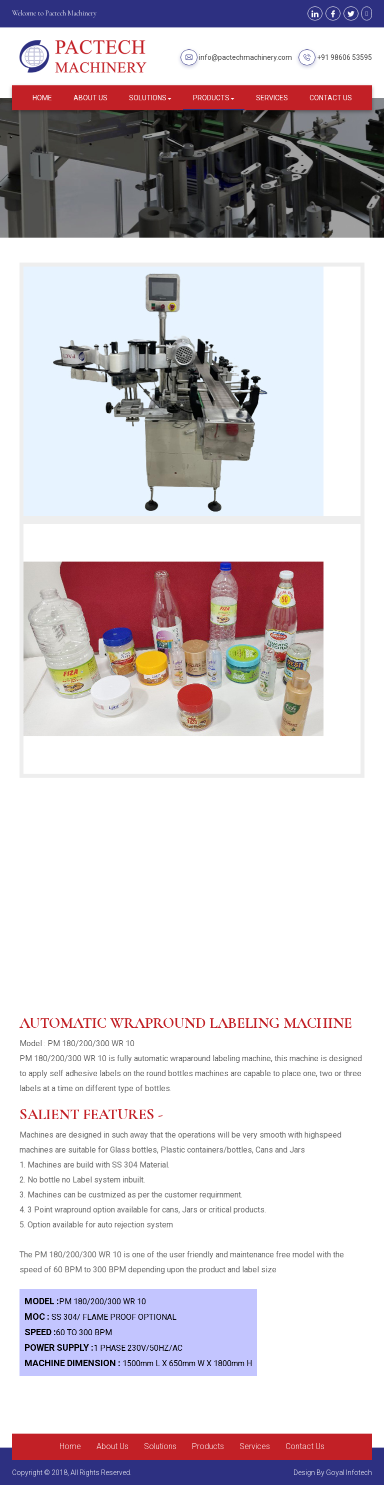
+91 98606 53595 (344, 57)
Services (272, 98)
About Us (91, 98)
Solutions (160, 1446)
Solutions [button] (150, 98)
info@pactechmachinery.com (245, 57)
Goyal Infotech (349, 1473)
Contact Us (331, 98)
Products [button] (213, 98)
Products (208, 1446)
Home (42, 98)
